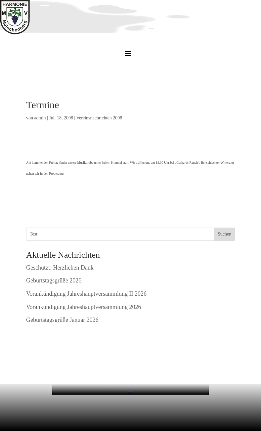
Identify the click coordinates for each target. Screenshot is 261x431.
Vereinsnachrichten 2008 (99, 117)
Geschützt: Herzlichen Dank (60, 267)
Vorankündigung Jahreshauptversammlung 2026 (83, 307)
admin (40, 117)
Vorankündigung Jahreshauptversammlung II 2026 (86, 293)
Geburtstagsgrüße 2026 (53, 280)
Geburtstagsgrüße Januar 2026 (62, 320)
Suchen (224, 234)
